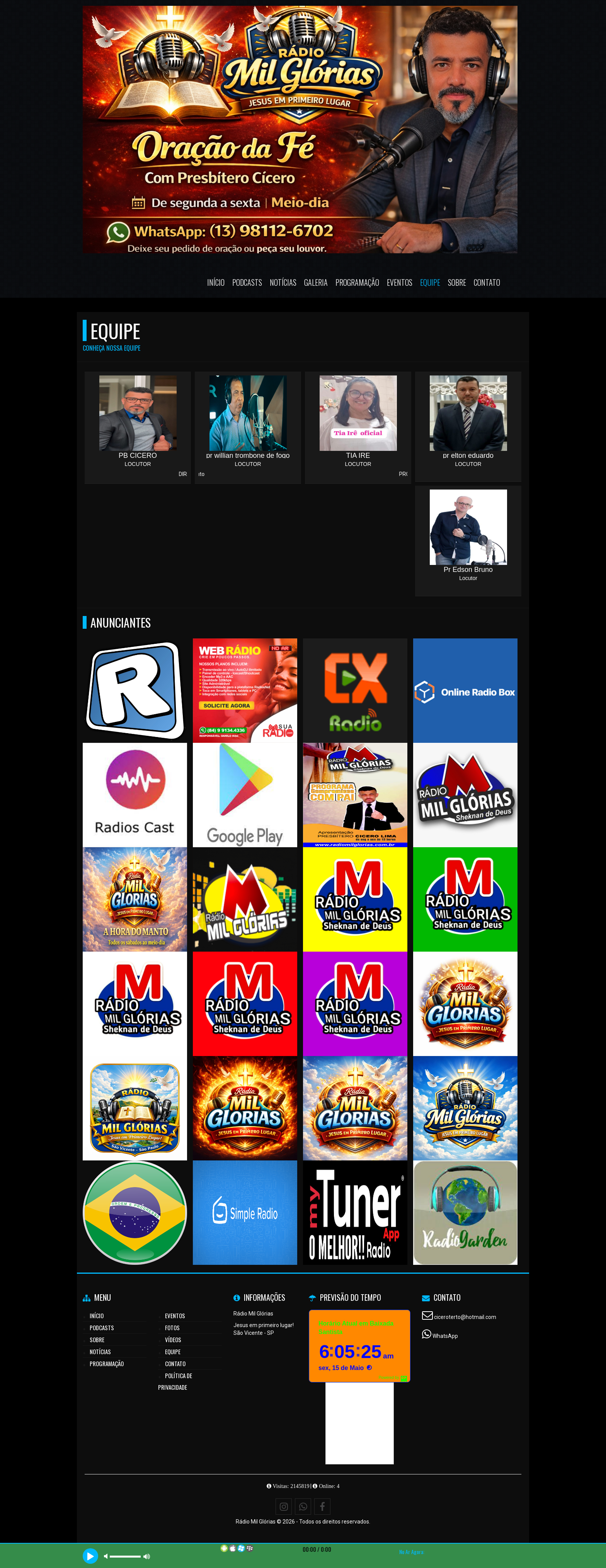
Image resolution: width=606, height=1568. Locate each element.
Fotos (172, 1327)
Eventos (399, 282)
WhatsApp (445, 1336)
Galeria (316, 282)
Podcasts (247, 282)
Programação (357, 282)
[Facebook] (322, 1506)
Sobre (457, 282)
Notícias (283, 282)
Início (216, 282)
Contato (487, 282)
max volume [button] (146, 1556)
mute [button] (107, 1556)
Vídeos (173, 1339)
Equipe (430, 282)
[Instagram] (284, 1506)
